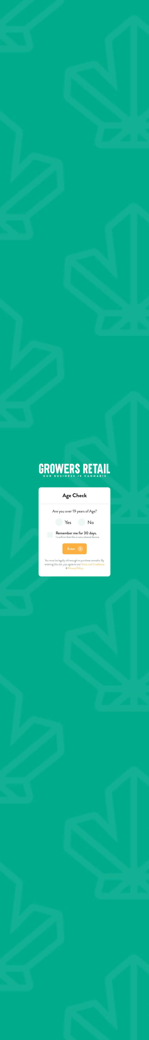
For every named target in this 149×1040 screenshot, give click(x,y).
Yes (63, 523)
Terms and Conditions (93, 564)
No (86, 523)
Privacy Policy (75, 568)
